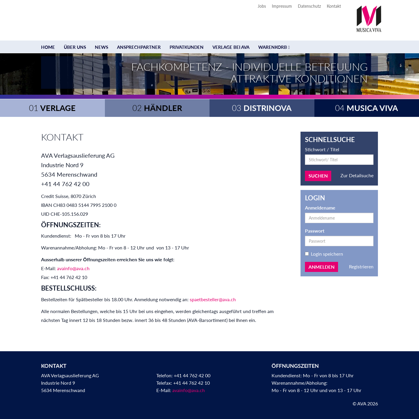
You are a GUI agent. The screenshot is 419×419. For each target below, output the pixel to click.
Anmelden (321, 267)
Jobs (262, 6)
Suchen (318, 175)
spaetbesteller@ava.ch (213, 299)
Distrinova (262, 108)
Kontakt (334, 6)
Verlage (52, 108)
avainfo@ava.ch (73, 268)
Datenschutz (309, 6)
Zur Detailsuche (356, 175)
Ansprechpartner (139, 47)
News (101, 47)
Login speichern (324, 254)
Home (48, 47)
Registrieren (361, 266)
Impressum (282, 6)
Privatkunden (187, 47)
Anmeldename (320, 207)
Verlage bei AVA (230, 47)
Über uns (75, 47)
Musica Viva (366, 108)
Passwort (314, 230)
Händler (157, 108)
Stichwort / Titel (322, 149)
